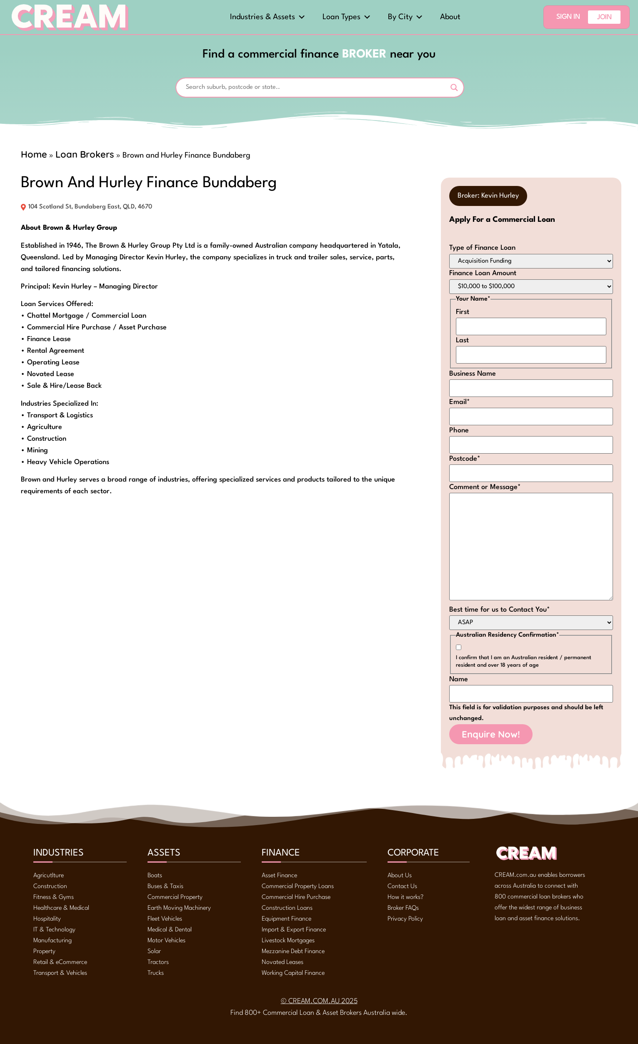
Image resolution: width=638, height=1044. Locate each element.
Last (462, 340)
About (450, 17)
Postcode (464, 458)
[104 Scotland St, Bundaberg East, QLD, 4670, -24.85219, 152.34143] (212, 595)
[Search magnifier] (454, 87)
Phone (459, 430)
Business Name (472, 373)
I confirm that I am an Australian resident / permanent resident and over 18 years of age (523, 661)
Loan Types (347, 17)
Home (34, 154)
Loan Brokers (84, 154)
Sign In (568, 16)
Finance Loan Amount (482, 273)
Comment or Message (485, 487)
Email (459, 402)
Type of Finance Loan (482, 247)
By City (405, 17)
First (462, 312)
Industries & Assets (268, 17)
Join (604, 17)
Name (458, 679)
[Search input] (316, 87)
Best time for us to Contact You (499, 609)
